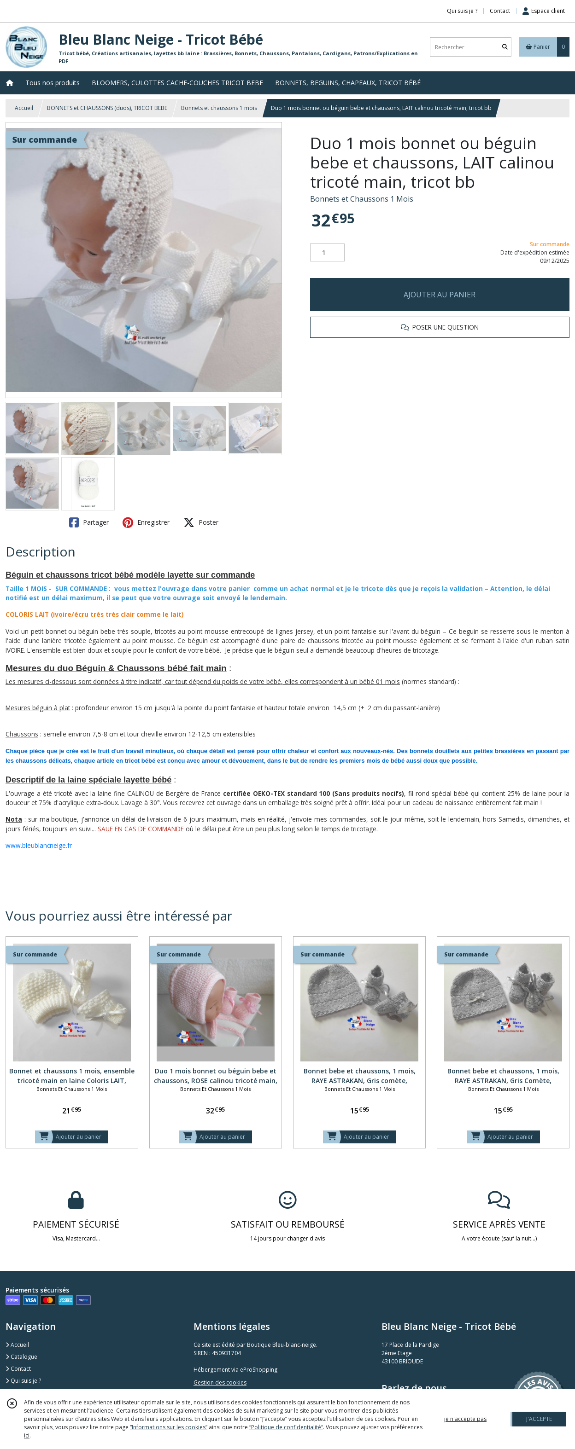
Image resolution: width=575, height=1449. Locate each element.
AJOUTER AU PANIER (439, 295)
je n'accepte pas (465, 1419)
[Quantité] (327, 252)
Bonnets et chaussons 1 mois (219, 108)
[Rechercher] (505, 47)
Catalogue (21, 1357)
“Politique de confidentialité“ (286, 1427)
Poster (200, 522)
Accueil (24, 108)
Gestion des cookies (220, 1382)
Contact (500, 11)
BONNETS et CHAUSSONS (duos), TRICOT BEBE (107, 108)
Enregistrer (146, 522)
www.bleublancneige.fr (39, 845)
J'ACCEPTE (539, 1419)
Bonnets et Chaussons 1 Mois (361, 199)
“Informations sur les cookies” (168, 1427)
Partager (89, 522)
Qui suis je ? (23, 1381)
